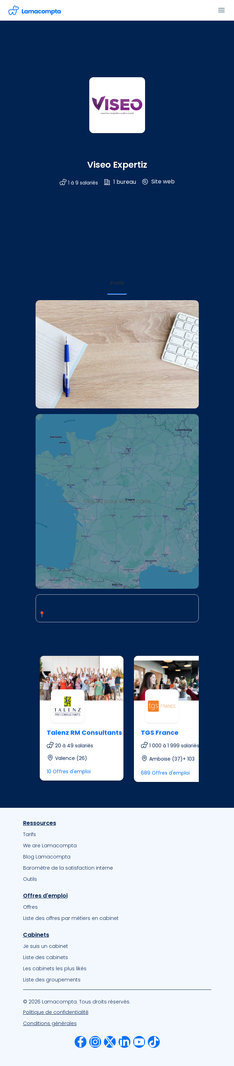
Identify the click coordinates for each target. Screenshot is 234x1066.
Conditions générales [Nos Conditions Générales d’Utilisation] (50, 1023)
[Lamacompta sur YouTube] (139, 1042)
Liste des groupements (52, 979)
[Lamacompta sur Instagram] (95, 1042)
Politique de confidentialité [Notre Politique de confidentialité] (56, 1012)
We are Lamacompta (50, 845)
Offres (30, 907)
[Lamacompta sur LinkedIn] (124, 1042)
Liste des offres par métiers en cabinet (71, 918)
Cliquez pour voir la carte (117, 501)
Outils (30, 879)
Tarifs (29, 834)
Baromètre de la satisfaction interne (68, 867)
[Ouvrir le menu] (221, 10)
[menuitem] (117, 834)
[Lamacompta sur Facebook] (80, 1042)
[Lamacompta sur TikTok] (154, 1042)
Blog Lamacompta (46, 856)
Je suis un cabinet (45, 946)
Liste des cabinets (45, 957)
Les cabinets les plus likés (54, 968)
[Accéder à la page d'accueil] (34, 10)
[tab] (117, 283)
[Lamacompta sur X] (110, 1042)
